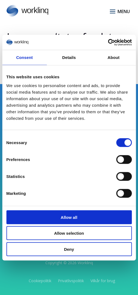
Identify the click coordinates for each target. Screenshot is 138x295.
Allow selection (69, 233)
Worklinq (85, 262)
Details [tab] (69, 57)
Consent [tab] (24, 57)
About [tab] (114, 57)
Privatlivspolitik (71, 280)
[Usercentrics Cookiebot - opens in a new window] (108, 42)
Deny (69, 249)
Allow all (69, 217)
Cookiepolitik (40, 280)
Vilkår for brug (102, 280)
